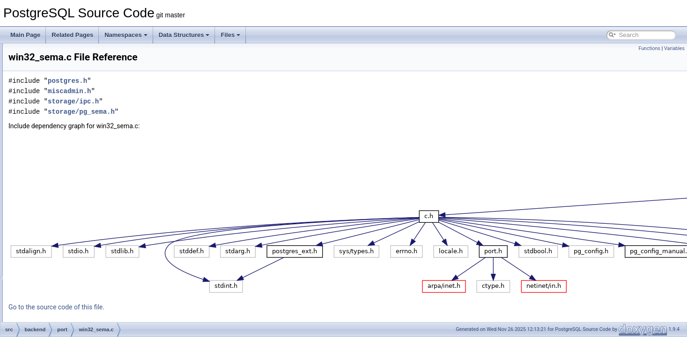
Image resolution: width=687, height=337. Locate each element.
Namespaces (126, 34)
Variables (674, 48)
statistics (56, 259)
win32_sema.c (71, 187)
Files (230, 34)
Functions (649, 48)
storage (55, 269)
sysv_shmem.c (71, 177)
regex (53, 218)
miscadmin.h (186, 91)
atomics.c (65, 146)
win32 (60, 135)
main (52, 74)
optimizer (57, 94)
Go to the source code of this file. (174, 307)
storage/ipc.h (190, 101)
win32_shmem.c (73, 197)
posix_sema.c (70, 156)
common (49, 321)
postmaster (60, 208)
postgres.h (184, 80)
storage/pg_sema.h (198, 111)
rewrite (54, 238)
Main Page (25, 34)
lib (49, 53)
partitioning (60, 115)
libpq (52, 63)
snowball (57, 249)
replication (59, 228)
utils (51, 300)
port (51, 125)
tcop (51, 280)
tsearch (55, 290)
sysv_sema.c (69, 166)
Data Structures (184, 34)
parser (54, 105)
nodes (53, 84)
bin (42, 311)
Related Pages (72, 34)
